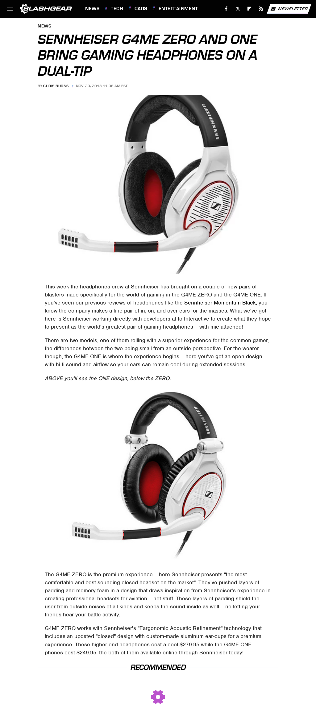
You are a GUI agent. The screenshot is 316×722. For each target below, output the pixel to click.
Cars (141, 8)
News (92, 8)
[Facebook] (226, 9)
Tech (117, 8)
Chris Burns (56, 86)
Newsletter (288, 9)
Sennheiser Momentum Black (220, 302)
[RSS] (261, 9)
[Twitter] (237, 9)
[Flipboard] (249, 9)
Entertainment (178, 8)
